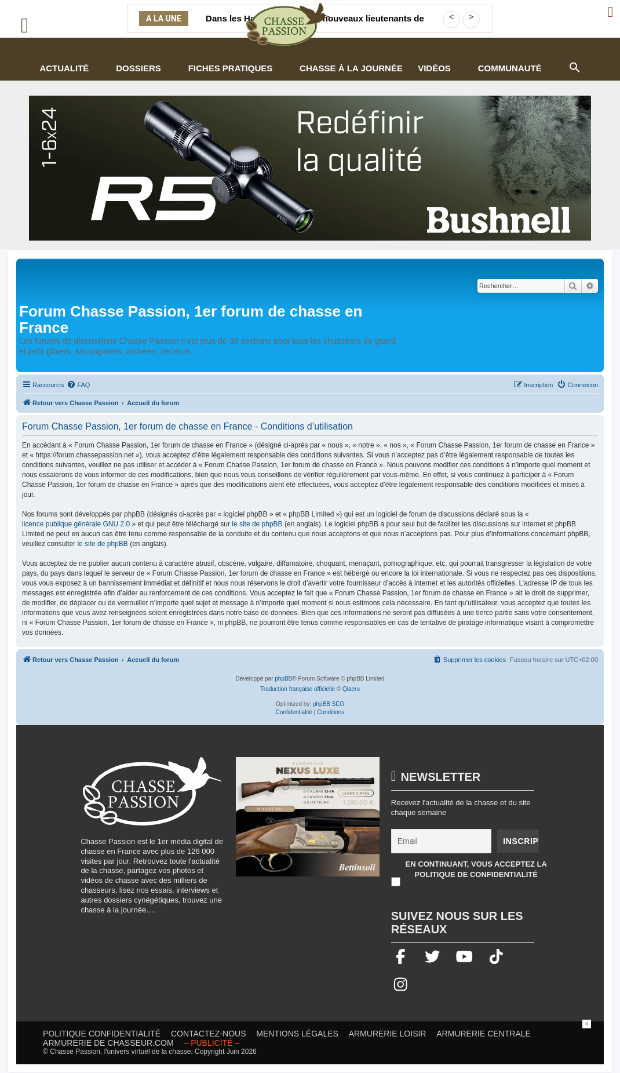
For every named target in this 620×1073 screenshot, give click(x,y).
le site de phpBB (257, 524)
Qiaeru (351, 689)
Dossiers (138, 68)
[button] (574, 66)
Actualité (64, 68)
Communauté (510, 68)
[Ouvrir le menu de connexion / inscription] (611, 12)
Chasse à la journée (351, 68)
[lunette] (310, 168)
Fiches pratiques (230, 68)
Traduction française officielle (297, 689)
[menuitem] (78, 385)
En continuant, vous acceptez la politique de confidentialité (476, 869)
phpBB (283, 678)
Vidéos (434, 68)
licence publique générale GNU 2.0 (76, 524)
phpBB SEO (328, 704)
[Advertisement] (310, 1046)
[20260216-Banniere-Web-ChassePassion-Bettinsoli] (308, 822)
